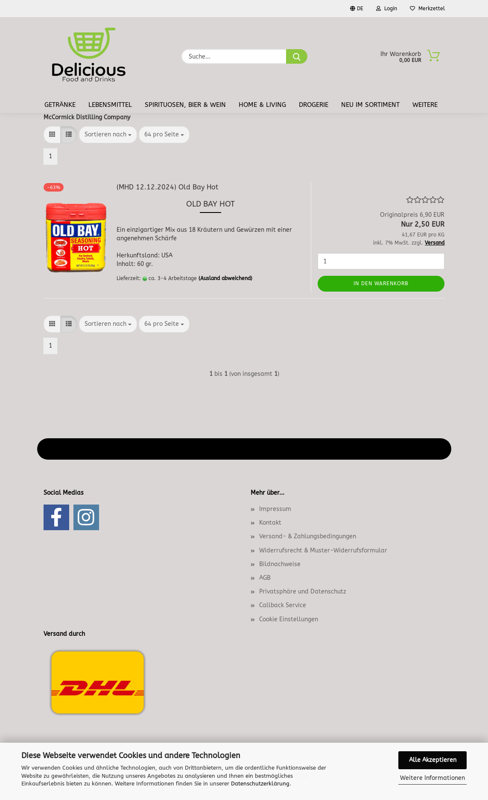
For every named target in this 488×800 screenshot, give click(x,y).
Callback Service (282, 605)
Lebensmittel (110, 105)
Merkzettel (427, 9)
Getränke (60, 105)
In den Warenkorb (381, 283)
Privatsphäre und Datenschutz (302, 591)
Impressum (275, 509)
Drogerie (313, 105)
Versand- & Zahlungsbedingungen (307, 536)
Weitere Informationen (432, 778)
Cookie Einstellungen (288, 619)
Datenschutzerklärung (260, 783)
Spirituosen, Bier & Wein (185, 105)
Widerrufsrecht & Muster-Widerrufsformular (323, 550)
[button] (52, 134)
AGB (265, 578)
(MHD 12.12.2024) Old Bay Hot (167, 187)
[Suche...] (296, 56)
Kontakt (270, 522)
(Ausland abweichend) (225, 278)
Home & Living (262, 105)
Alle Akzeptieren (432, 760)
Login (386, 9)
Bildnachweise (280, 564)
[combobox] (108, 134)
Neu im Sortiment (370, 105)
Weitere (425, 105)
